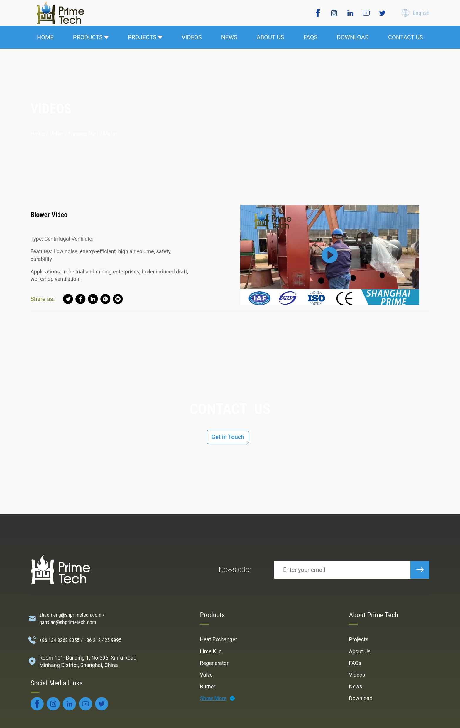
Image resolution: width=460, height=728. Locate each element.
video (56, 134)
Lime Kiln (210, 651)
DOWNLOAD (353, 37)
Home (38, 134)
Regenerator (214, 663)
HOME (45, 37)
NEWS (229, 37)
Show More (213, 698)
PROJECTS (145, 37)
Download (360, 698)
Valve (206, 675)
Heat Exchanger (218, 639)
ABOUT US (270, 37)
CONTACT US (405, 37)
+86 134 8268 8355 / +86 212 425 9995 (80, 640)
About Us (359, 651)
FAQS (310, 37)
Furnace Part (83, 134)
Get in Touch (228, 436)
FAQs (355, 663)
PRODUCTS (91, 37)
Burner (207, 686)
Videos (357, 675)
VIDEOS (192, 37)
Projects (358, 639)
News (355, 686)
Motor (110, 134)
